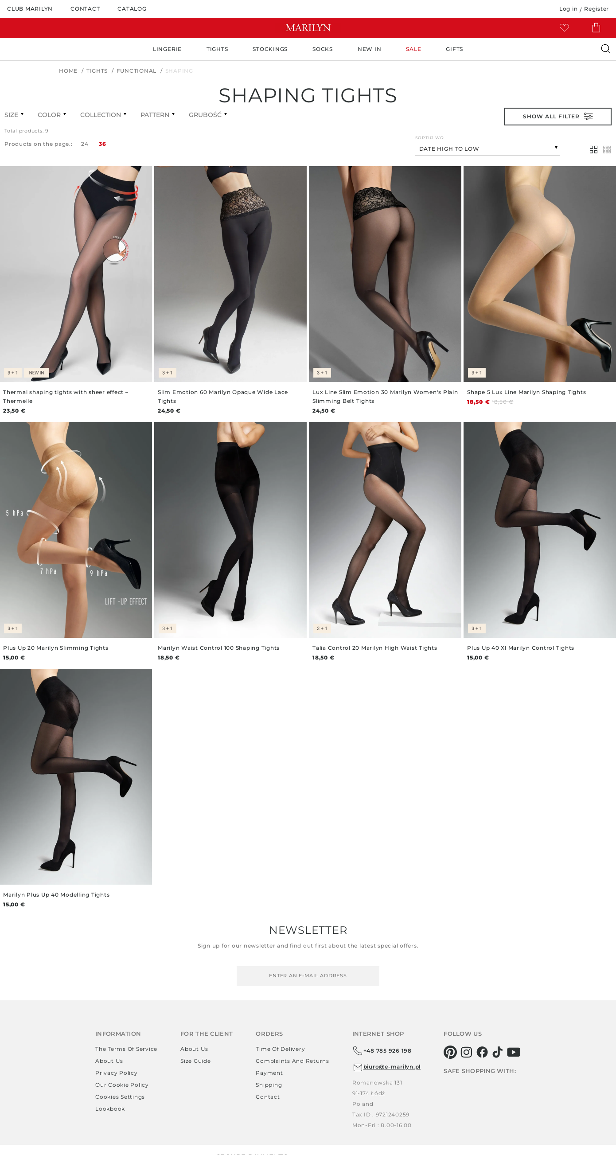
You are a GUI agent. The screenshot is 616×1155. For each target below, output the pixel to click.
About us (109, 1060)
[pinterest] (450, 1052)
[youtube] (514, 1052)
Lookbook (110, 1108)
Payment (269, 1072)
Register (596, 8)
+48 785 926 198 (382, 1051)
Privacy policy (116, 1072)
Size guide (195, 1060)
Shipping (269, 1084)
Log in (568, 8)
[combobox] (488, 148)
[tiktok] (498, 1052)
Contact (268, 1096)
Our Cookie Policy (122, 1084)
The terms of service (126, 1049)
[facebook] (482, 1052)
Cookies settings (120, 1096)
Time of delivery (280, 1049)
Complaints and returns (292, 1060)
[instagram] (466, 1052)
